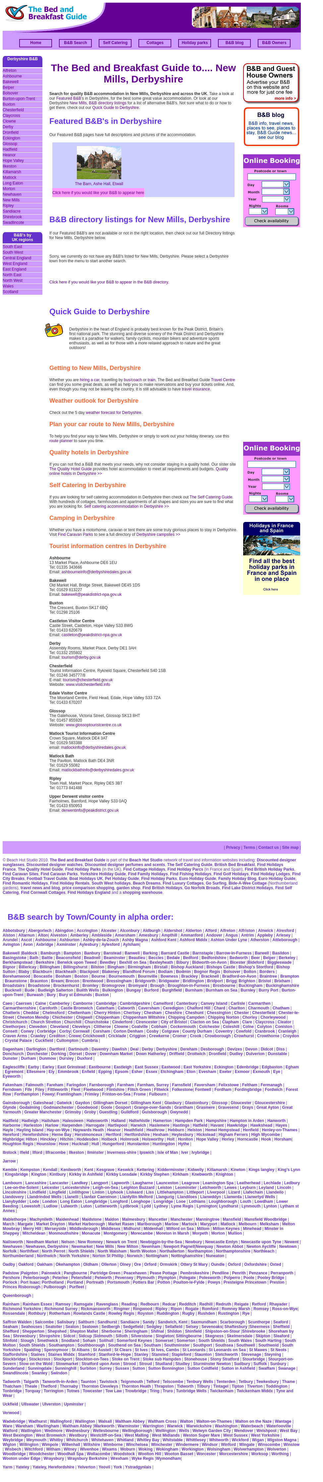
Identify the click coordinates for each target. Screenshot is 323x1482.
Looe (181, 1201)
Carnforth (48, 1008)
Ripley (8, 205)
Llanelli (71, 1197)
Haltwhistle (139, 1120)
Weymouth (36, 1440)
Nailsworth (13, 1242)
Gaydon (82, 1102)
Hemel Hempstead (222, 1130)
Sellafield (174, 1326)
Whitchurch (77, 1440)
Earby (33, 1067)
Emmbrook (68, 1071)
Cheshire (173, 1012)
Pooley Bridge (270, 1277)
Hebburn (176, 1130)
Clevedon (38, 1026)
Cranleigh (287, 1031)
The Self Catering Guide (210, 497)
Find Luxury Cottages (183, 883)
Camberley (59, 1003)
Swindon (59, 1373)
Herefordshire (36, 1134)
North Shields (81, 1251)
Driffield (176, 1053)
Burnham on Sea (221, 990)
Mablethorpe (14, 1219)
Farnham (125, 1085)
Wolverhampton (249, 1449)
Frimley (92, 1094)
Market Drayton (50, 1224)
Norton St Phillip (108, 1255)
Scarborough (232, 1322)
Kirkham (180, 1174)
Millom (203, 1228)
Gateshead (43, 1102)
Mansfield (232, 1219)
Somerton (186, 1340)
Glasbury (173, 1102)
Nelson (68, 1242)
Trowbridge (135, 1391)
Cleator (284, 1022)
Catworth (126, 1008)
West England (15, 263)
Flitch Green (139, 1089)
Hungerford (112, 1144)
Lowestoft (31, 1206)
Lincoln (284, 1187)
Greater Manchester (43, 1112)
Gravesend (228, 1107)
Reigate (241, 1304)
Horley (228, 1139)
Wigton (9, 1444)
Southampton (61, 1345)
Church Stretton (45, 1022)
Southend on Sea (125, 1345)
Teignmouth (132, 1381)
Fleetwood (93, 1089)
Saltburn (86, 1322)
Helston (195, 1130)
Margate (25, 1224)
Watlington (31, 1430)
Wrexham (119, 1458)
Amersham (125, 935)
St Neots (278, 1350)
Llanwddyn (210, 1197)
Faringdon (76, 1085)
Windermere (187, 1444)
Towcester (92, 1391)
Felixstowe (229, 1085)
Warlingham (47, 1426)
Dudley (236, 1053)
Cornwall (81, 1031)
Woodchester (41, 1454)
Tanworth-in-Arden (59, 1381)
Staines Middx (61, 1354)
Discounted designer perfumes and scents (125, 864)
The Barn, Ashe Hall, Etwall (99, 183)
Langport (99, 1183)
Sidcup (85, 1336)
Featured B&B (68, 98)
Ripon (176, 1308)
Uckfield (10, 1404)
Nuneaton (215, 1255)
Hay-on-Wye (58, 1130)
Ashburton (69, 940)
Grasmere (205, 1107)
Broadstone (39, 985)
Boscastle (42, 976)
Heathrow (155, 1130)
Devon (251, 1049)
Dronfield (11, 132)
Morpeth (200, 1233)
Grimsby (73, 1112)
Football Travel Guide (47, 878)
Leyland (266, 1187)
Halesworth (97, 1120)
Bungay (133, 990)
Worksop (259, 1454)
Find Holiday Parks (83, 869)
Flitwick (161, 1089)
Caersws (24, 1003)
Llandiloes (187, 1197)
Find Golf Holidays (231, 874)
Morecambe (142, 1233)
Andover (214, 935)
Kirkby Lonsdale (121, 1174)
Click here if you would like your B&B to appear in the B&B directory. (109, 282)
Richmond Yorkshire (22, 1308)
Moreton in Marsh (172, 1233)
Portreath (95, 1282)
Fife (28, 1089)
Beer (255, 957)
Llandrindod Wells (44, 1197)
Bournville (147, 976)
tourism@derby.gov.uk (81, 657)
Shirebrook (12, 217)
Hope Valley (13, 160)
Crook (195, 1036)
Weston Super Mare (201, 1435)
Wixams (109, 1449)
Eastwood (170, 1067)
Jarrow (9, 1161)
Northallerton (171, 1251)
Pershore (11, 1277)
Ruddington (168, 1313)
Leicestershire (76, 1187)
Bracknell (210, 976)
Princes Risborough (21, 1287)
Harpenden (72, 1125)
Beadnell (92, 957)
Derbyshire (166, 1049)
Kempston (30, 1169)
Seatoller (53, 1326)
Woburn (127, 1449)
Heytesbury (182, 1134)
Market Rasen (121, 1224)
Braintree (268, 976)
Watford (10, 1430)
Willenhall (71, 1444)
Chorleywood (273, 1017)
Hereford (11, 1134)
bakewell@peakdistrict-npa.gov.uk (92, 594)
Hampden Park (189, 1120)
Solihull (106, 1340)
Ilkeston (9, 166)
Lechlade (272, 1183)
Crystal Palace (18, 1040)
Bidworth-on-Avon (209, 962)
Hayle (8, 1130)
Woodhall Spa (70, 1454)
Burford (151, 990)
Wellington (165, 1430)
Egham (292, 1067)
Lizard (234, 1192)
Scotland (10, 291)
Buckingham (250, 985)
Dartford (57, 1049)
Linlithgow (79, 1192)
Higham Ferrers (233, 1134)
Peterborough (36, 1277)
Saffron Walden (17, 1322)
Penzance (258, 1273)
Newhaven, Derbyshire (47, 1246)
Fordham (222, 1089)
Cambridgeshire (135, 1003)
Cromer (180, 1036)
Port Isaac (30, 1282)
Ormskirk (168, 1264)
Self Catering (115, 42)
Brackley (189, 976)
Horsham (283, 1139)
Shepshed (57, 1331)
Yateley (22, 1467)
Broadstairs (14, 985)
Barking (150, 953)
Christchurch (15, 1022)
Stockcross (39, 1359)
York (117, 1467)
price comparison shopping (88, 888)
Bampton (72, 953)
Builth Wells (88, 990)
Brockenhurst (66, 985)
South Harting (268, 1340)
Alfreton (9, 70)
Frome (140, 1094)
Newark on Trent (121, 1242)
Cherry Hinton (107, 1012)
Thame (288, 1381)
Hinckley (48, 1139)
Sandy (148, 1322)
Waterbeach (252, 1426)
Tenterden (225, 1381)
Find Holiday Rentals (69, 883)
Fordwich (273, 1089)
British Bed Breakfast (235, 864)
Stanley (141, 1354)
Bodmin (183, 971)
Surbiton (88, 1368)
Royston (145, 1313)
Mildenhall (153, 1228)
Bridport (214, 981)
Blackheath (66, 971)
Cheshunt (194, 1012)
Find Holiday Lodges (270, 874)
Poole (248, 1277)
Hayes (281, 1125)
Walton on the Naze (253, 1421)
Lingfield (57, 1192)
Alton (43, 935)
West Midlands (166, 1435)
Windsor (210, 1444)
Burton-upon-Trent (19, 98)
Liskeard (134, 1192)
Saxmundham (203, 1322)
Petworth (103, 1277)
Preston (277, 1282)
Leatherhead (248, 1183)
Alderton (194, 930)
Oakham (44, 1264)
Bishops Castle (220, 967)
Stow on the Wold (35, 1363)
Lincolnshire (14, 1192)
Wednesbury (77, 1430)
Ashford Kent (163, 940)
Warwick (175, 1426)
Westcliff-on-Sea (105, 1435)
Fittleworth (57, 1089)
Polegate (187, 1277)
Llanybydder (14, 1201)
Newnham (150, 1246)
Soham (89, 1340)
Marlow (172, 1224)
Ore (137, 1264)
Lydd (146, 1206)
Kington (38, 1174)
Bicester (237, 962)
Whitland (125, 1440)
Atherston (259, 940)
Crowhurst (244, 1036)
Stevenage (251, 1354)
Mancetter (157, 1219)
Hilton (31, 1139)
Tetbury (246, 1381)
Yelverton (86, 1467)
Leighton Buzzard (138, 1187)
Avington (11, 944)
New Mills (11, 200)
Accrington (87, 930)
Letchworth (210, 1187)
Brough (157, 985)
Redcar (169, 1304)
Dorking (58, 1053)
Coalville (140, 1026)
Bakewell (11, 81)
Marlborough (149, 1224)
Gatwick (64, 1102)
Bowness (169, 976)
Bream (57, 981)
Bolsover (10, 93)
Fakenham (12, 1085)
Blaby (24, 971)
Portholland (53, 1282)
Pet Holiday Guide (122, 878)
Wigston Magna (281, 1440)
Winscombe (269, 1444)
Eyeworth (12, 1076)
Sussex (122, 1368)
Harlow (51, 1125)
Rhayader (278, 1304)
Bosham (63, 976)
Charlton (237, 1008)
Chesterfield (13, 110)
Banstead (112, 953)
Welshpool (266, 1430)
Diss (280, 1049)
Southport (202, 1345)
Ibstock (10, 1152)
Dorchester (37, 1053)
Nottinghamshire (186, 1255)
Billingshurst (75, 967)
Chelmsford (53, 1012)
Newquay (204, 1246)
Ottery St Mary (194, 1264)
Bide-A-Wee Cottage (248, 883)
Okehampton (68, 1264)
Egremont (14, 1071)
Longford (119, 1201)
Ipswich (146, 1152)
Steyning (272, 1354)
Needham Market (42, 1242)
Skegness (214, 1336)
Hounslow (45, 1144)
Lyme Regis (182, 1206)
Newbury (193, 1242)
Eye (276, 1071)
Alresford (285, 930)
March (8, 1224)
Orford (150, 1264)
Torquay (32, 1391)
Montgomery (116, 1233)
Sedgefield (133, 1326)
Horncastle (247, 1139)
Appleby (265, 935)
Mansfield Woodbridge (265, 1219)
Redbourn (149, 1304)
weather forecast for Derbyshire (113, 412)
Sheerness (259, 1326)
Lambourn (12, 1183)
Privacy (233, 847)
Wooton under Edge (21, 1458)
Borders (267, 971)
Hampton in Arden (247, 1120)
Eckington (11, 138)
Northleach (264, 1251)
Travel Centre (223, 380)
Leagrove (190, 1183)
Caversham (149, 1008)
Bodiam (165, 971)
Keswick (126, 1169)
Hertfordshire (137, 1134)
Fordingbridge (248, 1089)
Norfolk (10, 1251)
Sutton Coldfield (203, 1368)
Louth (245, 1201)
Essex (151, 1071)
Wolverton (276, 1449)
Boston (81, 976)
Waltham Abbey (129, 1421)
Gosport (123, 1107)
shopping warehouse (142, 892)
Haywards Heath (88, 1130)
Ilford (37, 1152)
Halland (118, 1120)
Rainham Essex (37, 1304)
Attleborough (284, 940)
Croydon (291, 1036)
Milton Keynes (226, 1228)
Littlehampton (170, 1192)
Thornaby (69, 1386)
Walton (186, 1421)
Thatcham (12, 1386)
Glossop (10, 143)
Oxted (275, 1264)
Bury (51, 995)
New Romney (90, 1242)
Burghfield (172, 990)
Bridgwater (169, 981)
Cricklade (117, 1036)
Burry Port (268, 990)
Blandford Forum (139, 971)
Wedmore (53, 1430)
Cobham (159, 1026)
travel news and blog (40, 888)
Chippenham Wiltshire (144, 1017)
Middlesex (110, 1228)
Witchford (34, 1449)
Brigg (231, 981)
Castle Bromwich (77, 1008)
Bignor (9, 967)
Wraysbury (54, 1458)
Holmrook (129, 1139)
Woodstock (124, 1454)
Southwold (268, 1345)
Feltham (249, 1085)
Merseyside (55, 1228)
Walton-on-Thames (214, 1421)
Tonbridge (12, 1391)
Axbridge (44, 944)
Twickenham (222, 1391)
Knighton (224, 1174)
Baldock (29, 953)
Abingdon (64, 930)
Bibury (182, 962)
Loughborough (223, 1201)
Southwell (246, 1345)
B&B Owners (274, 42)
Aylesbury (88, 944)
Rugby (188, 1313)
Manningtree (207, 1219)
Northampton (200, 1251)
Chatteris (11, 1012)
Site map (290, 847)
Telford (152, 1381)
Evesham (207, 1071)
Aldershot (173, 930)
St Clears (123, 1350)
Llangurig (165, 1197)
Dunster (10, 1058)
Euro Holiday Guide (197, 878)
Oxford (234, 1264)
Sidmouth (103, 1336)
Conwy (27, 1031)
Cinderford (122, 1022)
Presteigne (234, 1282)
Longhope (140, 1201)
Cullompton (67, 1040)
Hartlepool (117, 1125)
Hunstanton (138, 1144)
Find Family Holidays (148, 874)
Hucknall (80, 1144)
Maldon (112, 1219)
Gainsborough (16, 1102)
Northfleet (29, 1251)
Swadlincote (13, 222)
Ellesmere (36, 1071)
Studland (163, 1363)
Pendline (220, 1273)
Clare (247, 1022)
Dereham (188, 1049)
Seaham (10, 1326)
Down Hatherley (151, 1053)
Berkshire (45, 962)
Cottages (154, 42)
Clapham (230, 1022)
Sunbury (278, 1363)
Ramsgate (83, 1304)
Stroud (145, 1363)
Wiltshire (91, 1444)
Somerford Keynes (134, 1340)
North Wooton (143, 1251)
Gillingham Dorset (110, 1102)
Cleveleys (81, 1026)
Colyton (264, 1026)
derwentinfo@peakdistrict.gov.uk (90, 810)
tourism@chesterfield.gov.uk (88, 680)
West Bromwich (51, 1435)
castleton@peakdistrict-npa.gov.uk (92, 635)
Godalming (29, 1107)
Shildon (174, 1331)
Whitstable (173, 1440)
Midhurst (132, 1228)
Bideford (256, 962)
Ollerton (109, 1264)
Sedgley (154, 1326)
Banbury (92, 953)
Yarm (7, 1467)
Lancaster (59, 1183)
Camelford (163, 1003)
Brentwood (92, 981)
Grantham (183, 1107)
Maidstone (91, 1219)
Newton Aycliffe (261, 1246)
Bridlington (193, 981)
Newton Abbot (229, 1246)
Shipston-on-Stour (222, 1331)
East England (14, 269)
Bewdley (108, 962)
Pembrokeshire (194, 1273)
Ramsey (63, 1304)
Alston (9, 935)
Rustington (228, 1313)
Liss (150, 1192)
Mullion (235, 1233)
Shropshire (49, 1336)
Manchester (182, 1219)
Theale (31, 1386)
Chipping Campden (186, 1017)
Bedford (190, 957)
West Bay (288, 1430)
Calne (40, 1003)
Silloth (122, 1336)
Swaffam (266, 1368)
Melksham (269, 1224)
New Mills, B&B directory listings (98, 103)
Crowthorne (268, 1036)
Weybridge (13, 1440)
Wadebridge (14, 1421)
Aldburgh (151, 930)
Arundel (10, 940)
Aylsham (131, 944)
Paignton (29, 1273)
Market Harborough (86, 1224)
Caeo (7, 1003)
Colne (248, 1026)
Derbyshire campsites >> (158, 534)
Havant (217, 1125)
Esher (137, 1071)
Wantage (283, 1421)
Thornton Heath (136, 1386)
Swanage (286, 1368)
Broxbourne (224, 985)
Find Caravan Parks (75, 534)
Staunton (203, 1354)
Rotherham (59, 1313)
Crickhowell (94, 1036)
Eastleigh (123, 1067)
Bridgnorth (145, 981)
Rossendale (14, 1313)
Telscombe (173, 1381)
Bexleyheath (161, 962)
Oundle (218, 1264)
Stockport (63, 1359)
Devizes (234, 1049)
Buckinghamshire (282, 985)
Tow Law (113, 1391)
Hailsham (50, 1120)
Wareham (24, 1426)
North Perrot (53, 1251)
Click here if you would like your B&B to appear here (98, 192)
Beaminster (114, 957)
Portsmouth (118, 1282)
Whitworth (219, 1440)
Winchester (162, 1444)
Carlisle (238, 1003)
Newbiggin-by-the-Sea (161, 1242)
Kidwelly (196, 1169)
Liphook (115, 1192)
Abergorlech (40, 930)
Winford (228, 1444)
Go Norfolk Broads (202, 888)
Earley (48, 1067)
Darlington (36, 1049)
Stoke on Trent (125, 1359)
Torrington (54, 1391)
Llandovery (13, 1197)
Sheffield (281, 1326)
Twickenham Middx (255, 1391)
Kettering (145, 1169)
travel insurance (196, 389)
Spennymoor (56, 1350)
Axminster (66, 944)
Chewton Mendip (33, 1017)
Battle (47, 957)
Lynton (270, 1206)
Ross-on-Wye (284, 1308)
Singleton (165, 1336)
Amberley (79, 935)
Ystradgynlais (138, 1467)
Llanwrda (233, 1197)
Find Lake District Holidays (247, 888)
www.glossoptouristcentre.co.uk (94, 725)
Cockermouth (183, 1026)
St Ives (141, 1350)
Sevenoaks (211, 1326)
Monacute (91, 1233)
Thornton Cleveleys (99, 1386)
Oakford (25, 1264)
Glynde (9, 1107)
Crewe (75, 1036)
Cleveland (59, 1026)
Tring (154, 1391)
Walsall (105, 1421)
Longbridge (96, 1201)
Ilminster (95, 1152)
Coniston (283, 1026)
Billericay (27, 967)
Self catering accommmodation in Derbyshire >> (126, 506)
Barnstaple (202, 953)
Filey (39, 1089)
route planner (61, 440)
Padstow (11, 1273)
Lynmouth (251, 1206)
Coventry (224, 1031)
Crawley (38, 1036)
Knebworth (202, 1174)
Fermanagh (271, 1085)
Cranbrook (265, 1031)
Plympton (167, 1277)
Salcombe (44, 1322)
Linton (98, 1192)
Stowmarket (67, 1363)
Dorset (75, 1053)
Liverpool (216, 1192)
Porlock (10, 1282)
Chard (219, 1008)
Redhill (206, 1304)
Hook (266, 1139)
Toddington (277, 1386)
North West (13, 280)
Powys (214, 1282)
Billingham (50, 967)
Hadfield (10, 149)
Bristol (264, 981)
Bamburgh (50, 953)
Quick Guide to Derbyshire (115, 107)
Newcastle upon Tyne (261, 1242)
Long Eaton (13, 183)
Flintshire (116, 1089)
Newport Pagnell (179, 1246)
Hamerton (162, 1120)
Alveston (58, 935)
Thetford (48, 1386)
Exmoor (242, 1071)
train (151, 380)
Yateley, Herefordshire (53, 1467)
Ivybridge (200, 1152)
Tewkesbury (267, 1381)
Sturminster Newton (212, 1363)
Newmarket (82, 1246)
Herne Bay (61, 1134)
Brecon (72, 981)
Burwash (35, 995)
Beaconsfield (68, 957)
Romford (210, 1308)
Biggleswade (279, 962)
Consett (10, 1031)
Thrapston (164, 1386)
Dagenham (13, 1049)
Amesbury (148, 935)
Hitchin (67, 1139)
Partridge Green (105, 1273)
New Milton (127, 1246)
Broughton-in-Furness (189, 985)
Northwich (46, 1255)
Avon (28, 944)
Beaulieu (137, 957)
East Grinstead (71, 1067)
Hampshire (216, 1120)
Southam (152, 1345)
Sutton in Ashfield (238, 1368)
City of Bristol (174, 1022)
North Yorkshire (74, 1255)
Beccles (155, 957)
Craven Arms (15, 1036)
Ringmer (122, 1308)
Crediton (57, 1036)
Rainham (11, 1304)
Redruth (223, 1304)
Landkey (80, 1183)
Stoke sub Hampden (162, 1359)
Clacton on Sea (204, 1022)
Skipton (263, 1336)
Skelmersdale (239, 1336)
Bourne (98, 976)
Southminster (176, 1345)
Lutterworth (106, 1206)
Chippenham (108, 1017)
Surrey (105, 1368)
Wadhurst (37, 1421)
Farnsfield (181, 1085)
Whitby (56, 1440)
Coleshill (231, 1026)
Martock (189, 1224)
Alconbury (129, 930)
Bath (33, 957)
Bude (29, 990)
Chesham (153, 1012)
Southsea (224, 1345)
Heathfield (133, 1130)
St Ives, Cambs (165, 1350)
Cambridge (106, 1003)
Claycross (11, 115)
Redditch (187, 1304)
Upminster (73, 1404)
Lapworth (120, 1183)
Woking (145, 1449)
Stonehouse (195, 1359)
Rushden (206, 1313)
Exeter (225, 1071)
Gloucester (241, 1102)
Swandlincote (15, 1373)
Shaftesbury (235, 1326)
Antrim (247, 935)
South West (13, 252)
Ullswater (30, 1404)
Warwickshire (199, 1426)
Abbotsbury (14, 930)
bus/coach (133, 380)
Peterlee (60, 1277)
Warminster (128, 1426)
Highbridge (13, 1139)
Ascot (26, 940)
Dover (90, 1053)
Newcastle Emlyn (221, 1242)
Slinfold (10, 1340)
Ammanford (192, 935)
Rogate (192, 1308)
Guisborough (154, 1112)
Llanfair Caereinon (99, 1197)
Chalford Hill (198, 1008)
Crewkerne (159, 1036)
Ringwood (142, 1308)
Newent (292, 1242)
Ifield (24, 1152)
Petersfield (81, 1277)
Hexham (161, 1134)
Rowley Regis (121, 1313)
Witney (70, 1449)
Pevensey (124, 1277)
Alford (211, 930)
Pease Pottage (163, 1273)
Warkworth (104, 1426)
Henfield (250, 1130)
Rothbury (37, 1313)
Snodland (70, 1340)
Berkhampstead (17, 962)
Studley (183, 1363)
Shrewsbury (24, 1336)
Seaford (280, 1322)
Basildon (280, 953)
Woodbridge (14, 1454)
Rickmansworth (95, 1308)
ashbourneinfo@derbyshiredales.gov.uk (97, 572)
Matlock (9, 177)
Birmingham (139, 967)
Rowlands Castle (89, 1313)
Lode (34, 1201)
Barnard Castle (175, 953)
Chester (241, 1012)
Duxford (84, 1058)
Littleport (195, 1192)
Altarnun (26, 935)
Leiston (165, 1187)
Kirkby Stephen (154, 1174)
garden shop (128, 888)
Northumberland (18, 1255)
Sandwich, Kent (172, 1322)
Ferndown (12, 1089)
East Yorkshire (197, 1067)
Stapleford (181, 1354)
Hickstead (205, 1134)
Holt (171, 1139)
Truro (168, 1391)
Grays (247, 1107)
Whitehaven (102, 1440)
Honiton (185, 1139)
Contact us (268, 847)
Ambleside (101, 935)
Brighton (247, 981)
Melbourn (247, 1224)
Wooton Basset (178, 1454)
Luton (86, 1206)
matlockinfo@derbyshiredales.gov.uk (93, 747)
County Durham (197, 1031)
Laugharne (143, 1183)
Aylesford (110, 944)
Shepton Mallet (84, 1331)
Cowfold (243, 1031)
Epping (105, 1071)
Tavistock (108, 1381)
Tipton (237, 1386)
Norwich (134, 1255)
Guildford (129, 1112)
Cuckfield (44, 1040)
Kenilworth (71, 1169)
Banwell (132, 953)
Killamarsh (12, 172)
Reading (129, 1304)
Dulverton (255, 1053)
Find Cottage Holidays (144, 869)
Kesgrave (105, 1169)
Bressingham (119, 981)
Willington (28, 1444)
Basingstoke (14, 957)
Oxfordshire (255, 1264)
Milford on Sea (180, 1228)
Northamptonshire (233, 1251)
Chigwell (84, 1017)
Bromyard (137, 985)
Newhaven (12, 194)
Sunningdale (40, 1368)
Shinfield (193, 1331)
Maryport (208, 1224)
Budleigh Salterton (55, 990)
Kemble (10, 1169)
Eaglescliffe (14, 1067)
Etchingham (172, 1071)
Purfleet (76, 1287)
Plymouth (145, 1277)
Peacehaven (135, 1273)
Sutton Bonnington (166, 1368)
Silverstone (141, 1336)
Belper (8, 87)
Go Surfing (216, 883)
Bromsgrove (113, 985)
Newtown (288, 1246)
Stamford (86, 1354)
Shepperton (33, 1331)
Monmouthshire (64, 1233)
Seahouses (31, 1326)
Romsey (261, 1308)
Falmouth (34, 1085)
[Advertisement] (269, 333)
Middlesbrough (83, 1228)
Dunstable (277, 1053)
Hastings (181, 1125)
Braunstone (16, 981)
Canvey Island (214, 1003)
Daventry (100, 1049)
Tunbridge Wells (191, 1391)
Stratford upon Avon (100, 1363)
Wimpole (50, 1444)
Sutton (139, 1368)
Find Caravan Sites (20, 874)
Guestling (108, 1112)
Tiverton (255, 1386)
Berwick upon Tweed (76, 962)
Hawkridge (237, 1125)
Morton (9, 188)
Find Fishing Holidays (190, 874)
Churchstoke (96, 1022)
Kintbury (57, 1174)
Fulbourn (157, 1094)
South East (12, 246)
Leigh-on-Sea (105, 1187)
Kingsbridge (16, 1174)
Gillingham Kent (146, 1102)
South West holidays (111, 883)
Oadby (9, 1264)
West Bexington (17, 1435)
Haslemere (159, 1125)
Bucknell (13, 990)
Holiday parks (195, 42)
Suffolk (260, 1363)
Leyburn (247, 1187)
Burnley (248, 990)
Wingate (247, 1444)
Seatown (90, 1326)
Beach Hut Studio (145, 860)
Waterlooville (278, 1426)
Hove (64, 1144)
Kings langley (261, 1169)
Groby (90, 1112)
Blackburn (42, 971)
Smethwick (47, 1340)
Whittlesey (196, 1440)
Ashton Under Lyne (229, 940)
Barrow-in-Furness (234, 953)
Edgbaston (272, 1067)
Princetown (255, 1282)
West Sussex (235, 1435)
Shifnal (157, 1331)
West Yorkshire (265, 1435)
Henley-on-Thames (279, 1130)
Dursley (66, 1058)
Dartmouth (78, 1049)
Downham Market (116, 1053)
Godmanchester (58, 1107)
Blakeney (111, 971)
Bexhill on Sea (132, 962)
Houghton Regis (18, 1144)
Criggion (138, 1036)
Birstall (161, 967)
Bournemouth (122, 976)
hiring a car (89, 380)
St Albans (81, 1350)
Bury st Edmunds (75, 995)
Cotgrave (170, 1031)
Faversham (204, 1085)
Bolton (249, 971)
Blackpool (89, 971)
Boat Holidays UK (86, 878)
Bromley (90, 985)
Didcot (267, 1049)
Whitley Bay (148, 1440)
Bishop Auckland (187, 967)
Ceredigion (173, 1008)
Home (35, 42)
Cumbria (90, 1040)
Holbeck (109, 1139)
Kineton (238, 1169)
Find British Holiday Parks (269, 869)
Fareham (55, 1085)
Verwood (11, 1412)
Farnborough (101, 1085)
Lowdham (263, 1201)
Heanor (9, 155)
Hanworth (276, 1120)
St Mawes (258, 1350)
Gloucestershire (270, 1102)
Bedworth (239, 957)
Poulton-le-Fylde (188, 1282)
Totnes (73, 1391)
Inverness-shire (121, 1152)
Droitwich (197, 1053)
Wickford (240, 1440)
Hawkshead (261, 1125)
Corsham (101, 1031)
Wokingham (167, 1449)
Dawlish (119, 1049)
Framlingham (69, 1094)
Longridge (163, 1201)
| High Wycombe (264, 1134)
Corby (65, 1031)
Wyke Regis (143, 1458)
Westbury (78, 1435)
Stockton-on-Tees (91, 1359)
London (49, 1201)
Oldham (90, 1264)
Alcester (109, 930)
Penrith (238, 1273)
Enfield (88, 1071)
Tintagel (221, 1386)
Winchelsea (137, 1444)
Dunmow (47, 1058)
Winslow (291, 1444)
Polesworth (210, 1277)
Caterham (105, 1008)
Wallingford (61, 1421)
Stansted (160, 1354)
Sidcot (69, 1336)
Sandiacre (12, 211)
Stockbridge (14, 1359)
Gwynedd (179, 1112)
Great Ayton (267, 1107)
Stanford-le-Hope (115, 1354)
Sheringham (136, 1331)
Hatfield (200, 1125)
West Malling (137, 1435)
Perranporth (282, 1273)
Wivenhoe (89, 1449)
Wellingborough (137, 1430)
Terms (249, 847)
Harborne (11, 1125)
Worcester (206, 1454)
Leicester (50, 1187)
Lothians (197, 1201)
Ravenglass (107, 1304)
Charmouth (258, 1008)
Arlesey (283, 935)
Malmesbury (133, 1219)
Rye (245, 1313)
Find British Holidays (162, 888)
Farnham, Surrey (153, 1085)
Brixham (282, 981)
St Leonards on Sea (227, 1350)
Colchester (209, 1026)
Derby (8, 127)
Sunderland (14, 1368)
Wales (8, 286)
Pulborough (55, 1287)
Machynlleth (40, 1219)
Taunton (88, 1381)
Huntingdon (164, 1144)
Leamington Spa (218, 1183)
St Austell (102, 1350)
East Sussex (146, 1067)
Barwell (262, 953)
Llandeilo (275, 1192)
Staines (37, 1354)
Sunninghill (66, 1368)
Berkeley (287, 957)
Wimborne (113, 1444)
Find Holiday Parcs (185, 869)
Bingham (115, 967)
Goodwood (87, 1107)
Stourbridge (253, 1359)
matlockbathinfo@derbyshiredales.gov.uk (98, 770)
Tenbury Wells (200, 1381)
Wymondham (168, 1458)
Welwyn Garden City (211, 1430)
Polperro (232, 1277)
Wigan (258, 1440)
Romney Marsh (236, 1308)
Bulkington (112, 990)
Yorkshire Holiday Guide (103, 874)
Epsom (121, 1071)
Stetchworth (226, 1354)
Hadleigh (30, 1120)
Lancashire (35, 1183)
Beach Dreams (146, 883)
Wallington (85, 1421)
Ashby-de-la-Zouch (101, 940)
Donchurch (13, 1053)
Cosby (152, 1031)
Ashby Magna (135, 940)
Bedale (173, 957)
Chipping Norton (223, 1017)
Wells (184, 1430)
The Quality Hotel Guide (70, 469)
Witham (53, 1449)
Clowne (9, 121)
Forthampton (26, 1094)
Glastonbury (196, 1102)
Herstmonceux (88, 1134)
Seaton (72, 1326)
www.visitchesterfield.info (88, 684)
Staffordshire (15, 1354)
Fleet (76, 1089)
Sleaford (282, 1336)
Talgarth (31, 1381)
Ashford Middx (193, 940)
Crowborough (218, 1036)
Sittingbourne (189, 1336)
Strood (129, 1363)
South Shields (211, 1340)
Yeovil (104, 1467)
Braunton (39, 981)
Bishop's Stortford (256, 967)
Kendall (50, 1169)
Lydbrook (129, 1206)
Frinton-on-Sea (116, 1094)
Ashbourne (12, 76)
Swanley (39, 1373)
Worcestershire (233, 1454)
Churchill (72, 1022)
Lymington (207, 1206)
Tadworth (11, 1381)
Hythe (183, 1144)
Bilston (97, 967)
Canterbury (186, 1003)
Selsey (192, 1326)
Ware (7, 1426)
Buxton (9, 104)
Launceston (167, 1183)
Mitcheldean (34, 1233)
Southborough (91, 1345)
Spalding (32, 1350)
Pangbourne (75, 1273)
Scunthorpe (259, 1322)
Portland (75, 1282)
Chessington (219, 1012)
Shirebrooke (253, 1331)
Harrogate (95, 1125)
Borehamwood (16, 976)
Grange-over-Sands (152, 1107)
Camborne (82, 1003)
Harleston (33, 1125)
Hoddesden (87, 1139)
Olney (125, 1264)
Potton (163, 1282)
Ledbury (292, 1183)
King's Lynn (289, 1169)
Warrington (153, 1426)
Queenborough (17, 1295)
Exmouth (261, 1071)
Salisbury (66, 1322)
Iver (184, 1152)
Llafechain (253, 1192)
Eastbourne (100, 1067)
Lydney (161, 1206)
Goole (106, 1107)
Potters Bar (143, 1282)
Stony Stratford (224, 1359)
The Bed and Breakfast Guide (77, 860)
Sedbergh (110, 1326)
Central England (17, 258)
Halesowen (73, 1120)
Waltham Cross (162, 1421)
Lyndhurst (228, 1206)
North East (12, 275)
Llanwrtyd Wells (260, 1197)
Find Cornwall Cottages (43, 892)
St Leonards (194, 1350)
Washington (226, 1426)
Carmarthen (259, 1003)
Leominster (186, 1187)
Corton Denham (128, 1031)
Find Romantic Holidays (25, 883)
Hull (95, 1144)
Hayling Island (30, 1130)
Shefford (11, 1331)
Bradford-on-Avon (239, 976)
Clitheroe (102, 1026)
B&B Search (75, 42)
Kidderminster (170, 1169)
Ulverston (51, 1404)
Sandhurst (107, 1322)
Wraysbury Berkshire (87, 1458)
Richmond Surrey (61, 1308)
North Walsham (112, 1251)
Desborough (212, 1049)
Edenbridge (247, 1067)
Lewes (231, 1187)
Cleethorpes (14, 1026)
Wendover (243, 1430)
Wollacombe (98, 1454)
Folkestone (182, 1089)
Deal (134, 1049)
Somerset (164, 1340)
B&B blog (235, 42)
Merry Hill (32, 1228)
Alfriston (247, 930)
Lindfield (37, 1192)
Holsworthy (153, 1139)
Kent (88, 1169)
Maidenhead (67, 1219)
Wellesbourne (106, 1430)
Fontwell (203, 1089)
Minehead (252, 1228)
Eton (191, 1071)
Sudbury (242, 1363)
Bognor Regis (207, 971)
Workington (192, 1449)
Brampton (289, 976)
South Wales (240, 1340)
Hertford (113, 1134)
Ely (52, 1071)
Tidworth (185, 1386)
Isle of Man (167, 1152)
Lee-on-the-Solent (21, 1187)
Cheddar (31, 1012)
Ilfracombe (55, 1152)
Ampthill (169, 935)
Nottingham (157, 1255)
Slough (27, 1340)
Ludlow (51, 1206)
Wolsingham (218, 1449)
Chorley (249, 1017)
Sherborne (111, 1331)
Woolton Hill (149, 1454)
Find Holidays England (89, 892)
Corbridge (46, 1031)
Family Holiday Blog (237, 878)
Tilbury (203, 1386)
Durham (28, 1058)
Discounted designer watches (54, 864)
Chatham (281, 1008)
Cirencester (147, 1022)
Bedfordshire (213, 957)
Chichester (62, 1017)
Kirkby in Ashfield (86, 1174)
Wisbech (13, 1449)
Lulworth (69, 1206)
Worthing (280, 1454)
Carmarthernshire (19, 1008)
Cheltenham (79, 1012)
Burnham (194, 990)
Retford (259, 1304)
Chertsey (132, 1012)
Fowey (48, 1094)
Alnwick (265, 930)
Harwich (138, 1125)
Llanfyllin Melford (136, 1197)
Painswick (51, 1273)
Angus (232, 935)
